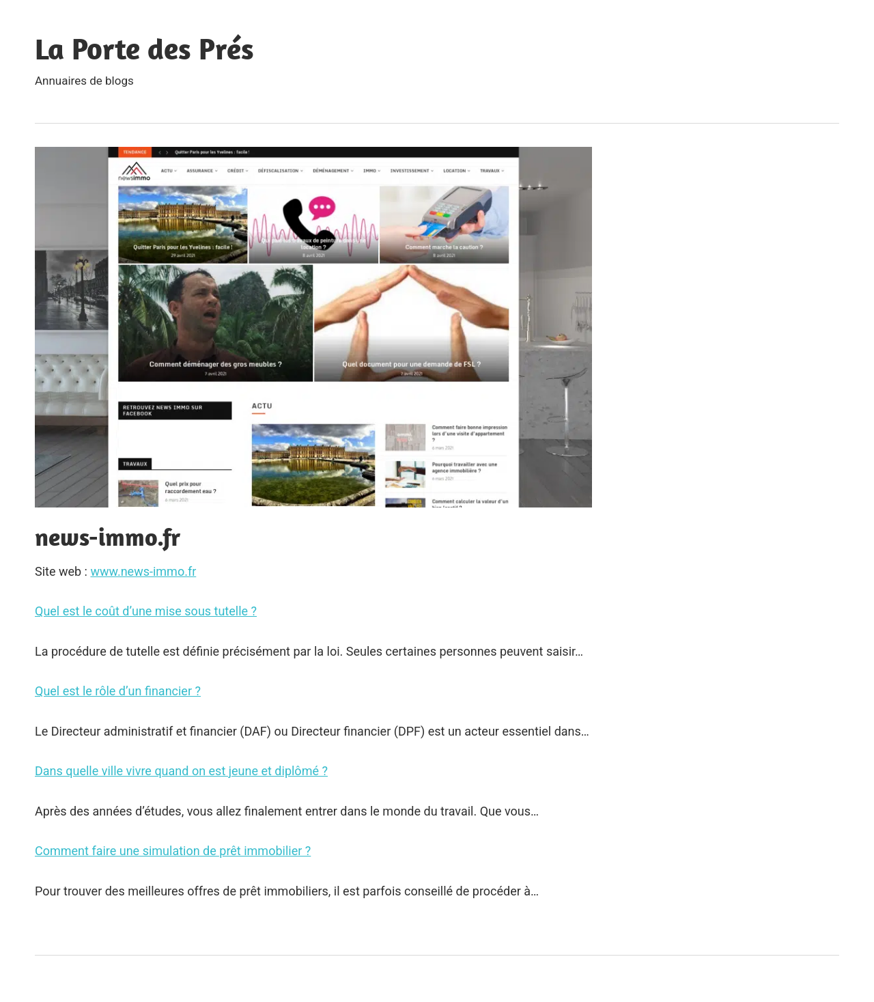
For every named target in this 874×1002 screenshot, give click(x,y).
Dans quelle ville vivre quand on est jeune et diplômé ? (181, 771)
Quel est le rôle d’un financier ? (118, 691)
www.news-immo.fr (143, 571)
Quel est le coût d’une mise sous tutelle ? (146, 611)
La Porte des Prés (144, 48)
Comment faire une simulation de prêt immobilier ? (173, 851)
